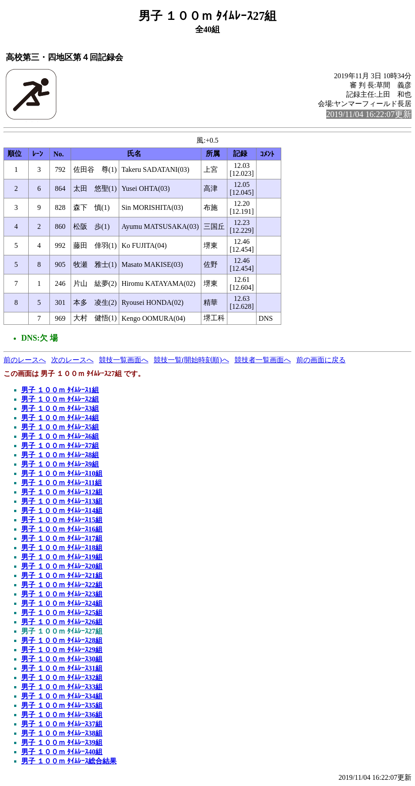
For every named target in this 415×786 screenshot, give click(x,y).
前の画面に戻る (321, 360)
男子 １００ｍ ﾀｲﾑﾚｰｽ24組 (61, 603)
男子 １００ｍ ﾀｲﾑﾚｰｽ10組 (61, 473)
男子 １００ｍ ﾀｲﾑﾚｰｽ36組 (61, 714)
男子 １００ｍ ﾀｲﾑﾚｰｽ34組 (61, 696)
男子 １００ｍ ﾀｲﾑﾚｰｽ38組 (61, 733)
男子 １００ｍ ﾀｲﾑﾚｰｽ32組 (61, 677)
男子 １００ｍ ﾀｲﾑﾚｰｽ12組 (61, 492)
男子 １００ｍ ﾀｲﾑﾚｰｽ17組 (61, 538)
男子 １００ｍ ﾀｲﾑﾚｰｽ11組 (61, 482)
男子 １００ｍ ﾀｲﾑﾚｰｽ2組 (60, 399)
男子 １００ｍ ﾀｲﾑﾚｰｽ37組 (61, 724)
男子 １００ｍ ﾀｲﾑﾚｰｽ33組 (61, 687)
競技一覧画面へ (123, 360)
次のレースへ (72, 360)
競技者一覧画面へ (262, 360)
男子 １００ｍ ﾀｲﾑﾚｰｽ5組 (60, 427)
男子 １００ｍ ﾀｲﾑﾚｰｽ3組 (60, 408)
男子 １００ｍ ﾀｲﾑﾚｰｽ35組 (61, 705)
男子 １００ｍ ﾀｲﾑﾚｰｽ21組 (61, 575)
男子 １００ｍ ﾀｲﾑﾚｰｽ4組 (60, 417)
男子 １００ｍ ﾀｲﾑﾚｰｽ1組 (60, 390)
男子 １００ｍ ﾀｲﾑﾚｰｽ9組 (60, 464)
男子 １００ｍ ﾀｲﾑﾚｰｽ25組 (61, 612)
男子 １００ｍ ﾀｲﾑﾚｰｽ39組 (61, 742)
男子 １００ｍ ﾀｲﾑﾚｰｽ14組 (61, 510)
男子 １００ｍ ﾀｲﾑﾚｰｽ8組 (60, 455)
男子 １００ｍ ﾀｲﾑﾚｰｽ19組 (61, 557)
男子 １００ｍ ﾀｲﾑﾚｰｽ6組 (60, 436)
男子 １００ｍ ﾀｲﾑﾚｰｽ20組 (61, 566)
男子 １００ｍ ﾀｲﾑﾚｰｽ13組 (61, 501)
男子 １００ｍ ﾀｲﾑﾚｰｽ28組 (61, 640)
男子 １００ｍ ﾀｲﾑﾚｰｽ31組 (61, 668)
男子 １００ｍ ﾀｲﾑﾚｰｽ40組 (61, 752)
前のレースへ (25, 360)
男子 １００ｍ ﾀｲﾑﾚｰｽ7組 (60, 445)
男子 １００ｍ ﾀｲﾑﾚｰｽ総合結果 (69, 761)
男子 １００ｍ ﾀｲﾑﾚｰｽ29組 (61, 649)
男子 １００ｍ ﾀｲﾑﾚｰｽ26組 (61, 622)
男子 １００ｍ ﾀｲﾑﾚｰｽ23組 (61, 594)
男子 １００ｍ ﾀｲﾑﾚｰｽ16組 (61, 529)
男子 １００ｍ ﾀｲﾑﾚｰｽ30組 (61, 659)
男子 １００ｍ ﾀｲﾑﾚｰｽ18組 (61, 547)
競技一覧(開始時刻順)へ (191, 360)
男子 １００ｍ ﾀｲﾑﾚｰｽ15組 (61, 520)
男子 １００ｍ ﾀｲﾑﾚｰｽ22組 (61, 585)
